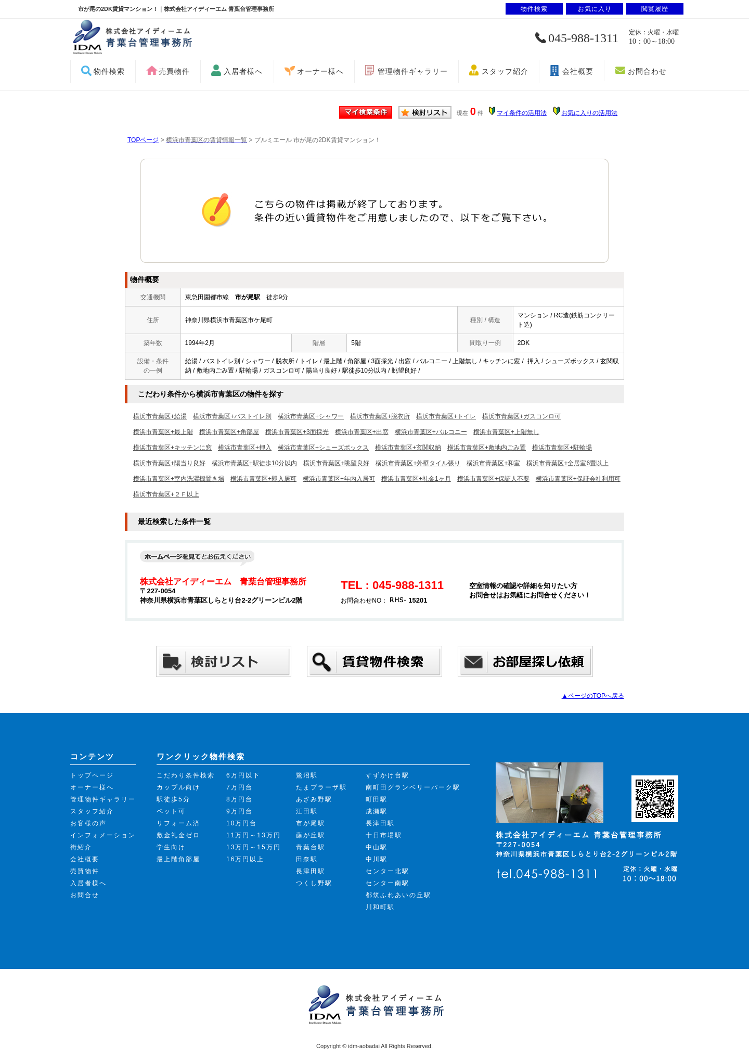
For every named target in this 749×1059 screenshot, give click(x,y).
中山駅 (377, 847)
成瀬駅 (377, 811)
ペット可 (171, 811)
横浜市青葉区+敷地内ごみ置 (486, 447)
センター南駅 (387, 883)
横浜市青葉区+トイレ (446, 416)
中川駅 (377, 859)
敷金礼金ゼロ (178, 835)
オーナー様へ (320, 71)
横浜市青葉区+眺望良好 (336, 463)
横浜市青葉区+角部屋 (229, 432)
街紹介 (81, 847)
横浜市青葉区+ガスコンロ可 (521, 416)
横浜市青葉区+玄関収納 (408, 447)
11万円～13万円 (253, 835)
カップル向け (178, 787)
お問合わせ (647, 71)
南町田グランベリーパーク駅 (413, 787)
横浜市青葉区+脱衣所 (380, 416)
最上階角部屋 (178, 859)
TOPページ (143, 140)
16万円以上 (245, 859)
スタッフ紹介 (505, 71)
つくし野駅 (314, 883)
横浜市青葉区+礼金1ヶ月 (416, 478)
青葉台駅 (310, 847)
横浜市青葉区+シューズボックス (323, 447)
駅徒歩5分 (173, 799)
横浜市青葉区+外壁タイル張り (418, 463)
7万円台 (239, 787)
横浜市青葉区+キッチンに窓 (172, 447)
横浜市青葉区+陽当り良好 (169, 463)
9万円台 (239, 811)
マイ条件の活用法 (522, 113)
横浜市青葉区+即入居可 (263, 478)
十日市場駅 (384, 835)
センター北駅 (387, 871)
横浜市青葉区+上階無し (506, 432)
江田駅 (307, 811)
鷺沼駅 (307, 775)
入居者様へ (243, 71)
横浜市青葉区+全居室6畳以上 (567, 463)
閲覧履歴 (654, 8)
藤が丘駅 (310, 835)
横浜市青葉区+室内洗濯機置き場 (178, 478)
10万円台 (241, 823)
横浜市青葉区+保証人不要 (493, 478)
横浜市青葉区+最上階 (163, 432)
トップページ (92, 775)
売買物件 (174, 71)
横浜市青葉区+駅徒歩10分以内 (254, 463)
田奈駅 (307, 859)
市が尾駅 (310, 823)
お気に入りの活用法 (589, 113)
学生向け (171, 847)
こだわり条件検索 (186, 775)
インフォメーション (103, 835)
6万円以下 (243, 775)
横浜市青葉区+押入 (245, 447)
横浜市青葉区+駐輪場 (562, 447)
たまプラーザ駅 (321, 787)
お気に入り (595, 8)
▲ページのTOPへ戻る (593, 695)
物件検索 (109, 71)
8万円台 (239, 799)
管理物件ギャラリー (413, 71)
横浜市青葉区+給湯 (160, 416)
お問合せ (84, 895)
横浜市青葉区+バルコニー (431, 432)
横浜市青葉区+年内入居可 (339, 478)
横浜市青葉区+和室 (493, 463)
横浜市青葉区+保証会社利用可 (578, 478)
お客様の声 (88, 823)
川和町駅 (380, 907)
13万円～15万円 (253, 847)
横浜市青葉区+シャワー (311, 416)
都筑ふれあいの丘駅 (398, 895)
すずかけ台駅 (387, 775)
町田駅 (377, 799)
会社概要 (577, 71)
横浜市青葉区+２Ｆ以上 (166, 494)
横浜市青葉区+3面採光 (297, 432)
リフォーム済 (178, 823)
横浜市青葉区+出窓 (362, 432)
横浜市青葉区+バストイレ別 (232, 416)
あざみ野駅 (314, 799)
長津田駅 (310, 871)
